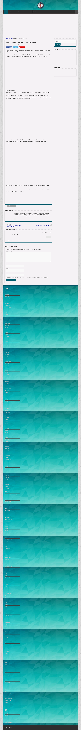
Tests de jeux (7, 684)
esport (6, 555)
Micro (6, 606)
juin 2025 (6, 314)
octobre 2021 (7, 412)
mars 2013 (7, 446)
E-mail (7, 268)
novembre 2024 (8, 330)
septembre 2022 (8, 388)
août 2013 (7, 439)
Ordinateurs (7, 628)
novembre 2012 (8, 455)
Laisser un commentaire (30, 44)
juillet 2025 (7, 312)
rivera (8, 44)
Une (5, 695)
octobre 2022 (7, 385)
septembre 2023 (8, 361)
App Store (7, 499)
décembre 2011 (8, 479)
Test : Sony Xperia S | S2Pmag (17, 240)
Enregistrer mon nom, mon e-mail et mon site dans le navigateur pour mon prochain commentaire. (27, 277)
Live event (7, 590)
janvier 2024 (7, 352)
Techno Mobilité (8, 675)
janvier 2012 (7, 477)
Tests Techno (7, 687)
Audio (6, 508)
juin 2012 (6, 466)
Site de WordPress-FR (9, 722)
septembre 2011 (8, 486)
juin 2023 (6, 368)
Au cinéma (7, 506)
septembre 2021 (8, 415)
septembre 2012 (8, 459)
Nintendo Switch (8, 617)
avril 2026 (7, 292)
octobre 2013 (7, 437)
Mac (5, 595)
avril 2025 (7, 318)
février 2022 (7, 403)
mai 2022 (6, 397)
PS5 (5, 644)
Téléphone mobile (8, 678)
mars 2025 (7, 321)
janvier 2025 (7, 325)
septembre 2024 (8, 334)
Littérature (25, 11)
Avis (5, 512)
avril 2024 (7, 345)
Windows (6, 702)
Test (5, 680)
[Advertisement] (40, 26)
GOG (6, 568)
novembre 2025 (8, 303)
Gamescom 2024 (8, 566)
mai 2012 (6, 468)
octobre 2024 (7, 332)
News (6, 613)
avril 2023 (7, 372)
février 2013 (7, 448)
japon (6, 582)
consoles (6, 537)
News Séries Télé (8, 615)
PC (5, 633)
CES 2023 (6, 526)
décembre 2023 (8, 354)
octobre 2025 (7, 305)
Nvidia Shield (7, 622)
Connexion (7, 715)
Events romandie (8, 557)
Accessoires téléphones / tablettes (12, 494)
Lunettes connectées (9, 593)
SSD (5, 660)
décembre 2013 (8, 432)
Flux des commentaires (9, 720)
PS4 (5, 642)
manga (6, 602)
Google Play (7, 573)
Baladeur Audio (8, 515)
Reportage (7, 646)
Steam (6, 664)
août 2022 (7, 390)
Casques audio (8, 521)
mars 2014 (7, 430)
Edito (6, 546)
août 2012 (7, 461)
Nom (7, 263)
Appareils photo (8, 501)
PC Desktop (7, 637)
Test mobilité (7, 682)
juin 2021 (6, 421)
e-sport (6, 541)
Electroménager (8, 548)
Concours (7, 535)
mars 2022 (7, 401)
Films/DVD (7, 561)
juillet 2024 (7, 339)
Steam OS (7, 666)
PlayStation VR (7, 640)
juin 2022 (6, 394)
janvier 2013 (7, 450)
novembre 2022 (8, 383)
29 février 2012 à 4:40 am (46, 232)
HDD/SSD (6, 575)
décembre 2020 (8, 423)
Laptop (6, 586)
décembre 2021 (8, 408)
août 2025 (7, 310)
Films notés (7, 559)
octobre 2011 (7, 484)
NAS (5, 611)
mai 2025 (6, 316)
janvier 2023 (7, 379)
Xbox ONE (7, 704)
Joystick (6, 584)
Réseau (6, 649)
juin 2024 (6, 341)
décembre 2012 (8, 452)
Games (15, 11)
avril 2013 (7, 444)
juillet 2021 (7, 419)
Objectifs (6, 624)
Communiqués (8, 532)
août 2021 (7, 417)
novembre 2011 (8, 482)
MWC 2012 (11, 38)
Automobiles (7, 510)
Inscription (7, 713)
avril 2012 (7, 470)
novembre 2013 (8, 435)
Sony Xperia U (13, 206)
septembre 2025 (8, 307)
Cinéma (30, 11)
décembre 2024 (8, 327)
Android (6, 497)
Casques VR (7, 523)
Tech (5, 671)
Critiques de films (8, 539)
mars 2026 (7, 294)
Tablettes (6, 669)
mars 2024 (7, 347)
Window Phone (8, 700)
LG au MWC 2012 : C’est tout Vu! (41, 225)
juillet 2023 (7, 365)
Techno (19, 11)
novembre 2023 (8, 356)
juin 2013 (6, 441)
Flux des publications (9, 717)
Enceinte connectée (8, 550)
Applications (7, 503)
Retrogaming (7, 651)
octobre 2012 (7, 457)
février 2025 (7, 323)
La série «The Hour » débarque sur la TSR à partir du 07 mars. (14, 225)
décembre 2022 (8, 381)
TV (5, 691)
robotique (7, 653)
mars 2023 (7, 374)
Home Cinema (7, 577)
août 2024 (7, 336)
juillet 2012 (7, 464)
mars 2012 (7, 473)
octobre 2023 (7, 359)
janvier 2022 (7, 406)
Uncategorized (8, 693)
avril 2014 (7, 428)
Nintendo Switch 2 (8, 620)
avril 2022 (7, 399)
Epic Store (7, 553)
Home (6, 38)
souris (6, 658)
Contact (10, 11)
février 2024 (7, 350)
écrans (6, 544)
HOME (5, 11)
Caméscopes (7, 517)
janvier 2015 (7, 426)
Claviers (6, 530)
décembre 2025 (8, 301)
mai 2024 (6, 343)
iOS (5, 579)
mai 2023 (6, 370)
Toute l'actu (7, 689)
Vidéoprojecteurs (8, 698)
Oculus (6, 626)
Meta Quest (7, 604)
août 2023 (7, 363)
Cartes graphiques (8, 519)
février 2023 (7, 377)
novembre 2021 (8, 410)
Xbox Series (7, 707)
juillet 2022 (7, 392)
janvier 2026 (7, 298)
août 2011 (7, 488)
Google (6, 570)
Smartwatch (7, 655)
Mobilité (35, 11)
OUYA (6, 631)
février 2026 (7, 296)
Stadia (6, 662)
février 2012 (7, 475)
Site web (8, 272)
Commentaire (9, 251)
